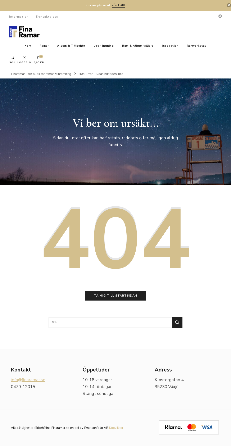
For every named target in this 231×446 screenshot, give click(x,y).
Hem (27, 46)
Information (19, 17)
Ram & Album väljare (138, 46)
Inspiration (170, 46)
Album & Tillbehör (71, 46)
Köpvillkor (116, 428)
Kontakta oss (47, 17)
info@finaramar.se (28, 380)
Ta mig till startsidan (115, 296)
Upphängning (104, 46)
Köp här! (118, 5)
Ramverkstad (197, 46)
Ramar (44, 46)
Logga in (24, 60)
